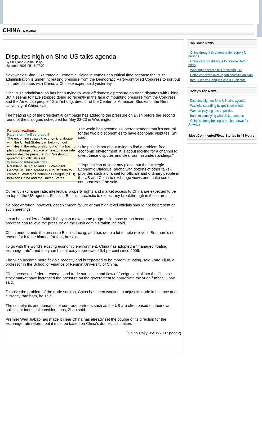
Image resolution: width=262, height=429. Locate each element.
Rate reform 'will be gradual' (28, 134)
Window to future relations (27, 162)
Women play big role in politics (211, 111)
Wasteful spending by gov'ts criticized (216, 106)
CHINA (12, 30)
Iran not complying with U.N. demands (217, 116)
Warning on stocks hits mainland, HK (216, 70)
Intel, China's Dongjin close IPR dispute (218, 80)
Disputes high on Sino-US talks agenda (218, 101)
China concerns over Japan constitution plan (221, 75)
